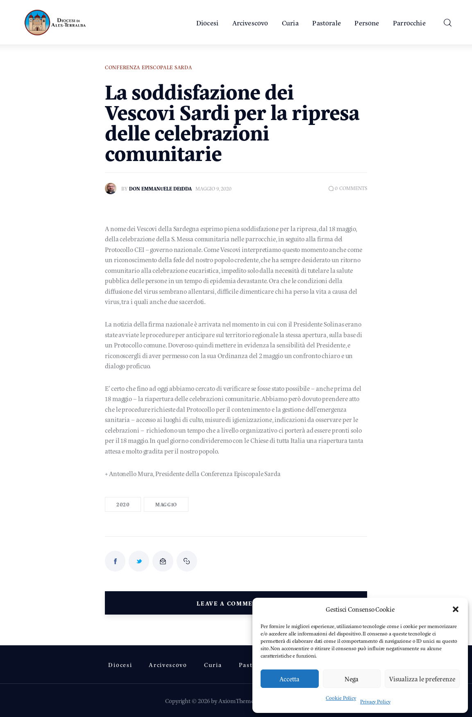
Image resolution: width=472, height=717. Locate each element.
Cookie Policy (341, 697)
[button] (456, 609)
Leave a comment (230, 603)
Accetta (289, 678)
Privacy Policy (375, 701)
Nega (352, 678)
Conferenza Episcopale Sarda (148, 67)
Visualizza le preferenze (422, 678)
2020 (122, 504)
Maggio (166, 504)
